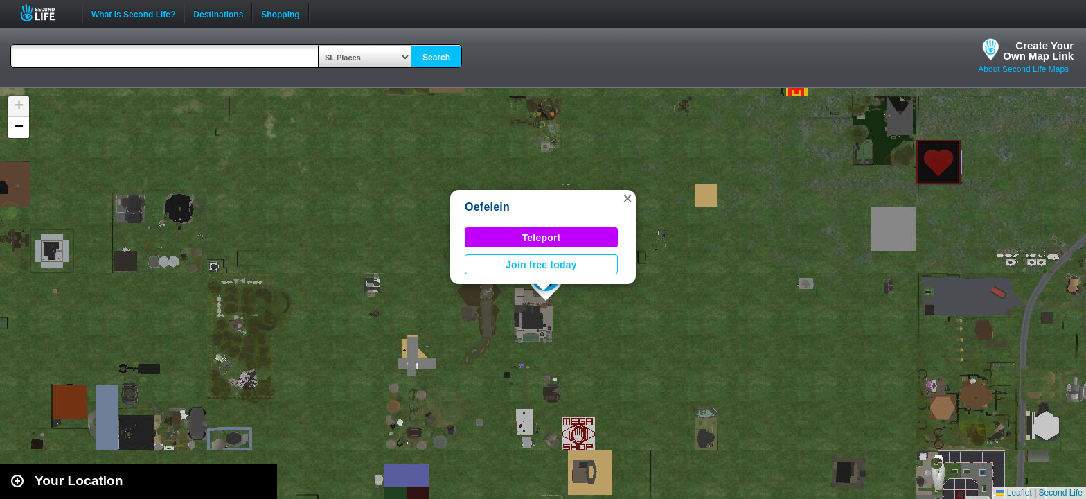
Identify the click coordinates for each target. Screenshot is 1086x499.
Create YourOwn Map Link (1038, 51)
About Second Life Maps (1023, 69)
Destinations (218, 13)
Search (436, 57)
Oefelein (487, 207)
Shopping (280, 13)
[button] (627, 198)
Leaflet (1013, 493)
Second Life (45, 12)
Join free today (541, 264)
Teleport (541, 237)
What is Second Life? (133, 13)
